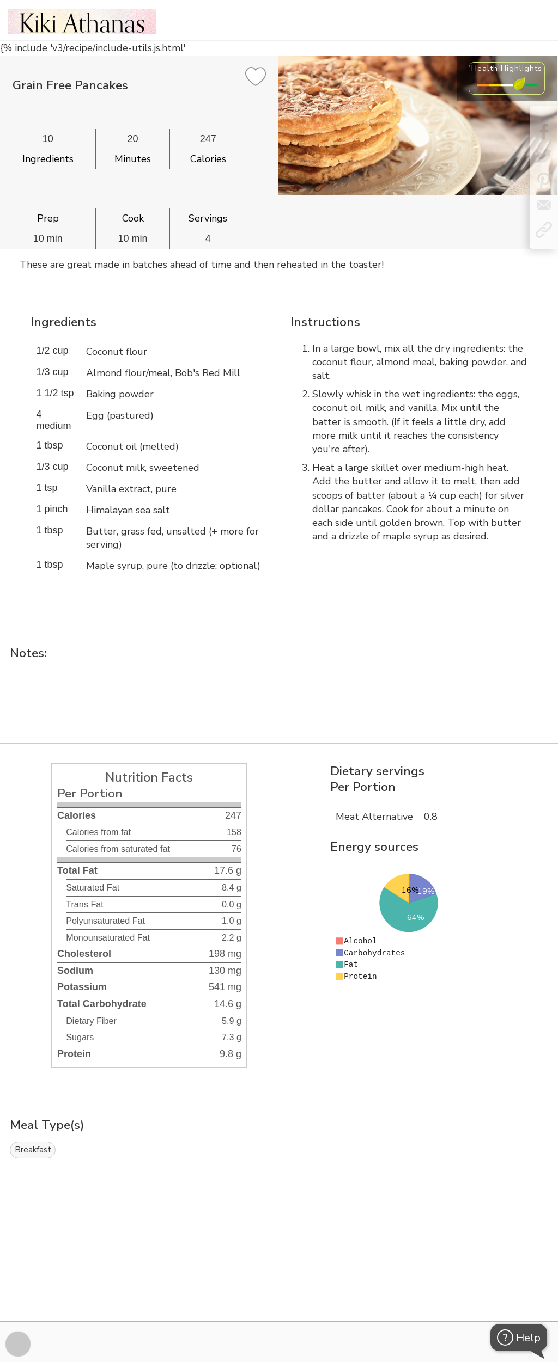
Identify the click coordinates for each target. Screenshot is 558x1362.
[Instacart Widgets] (279, 1283)
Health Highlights (506, 68)
